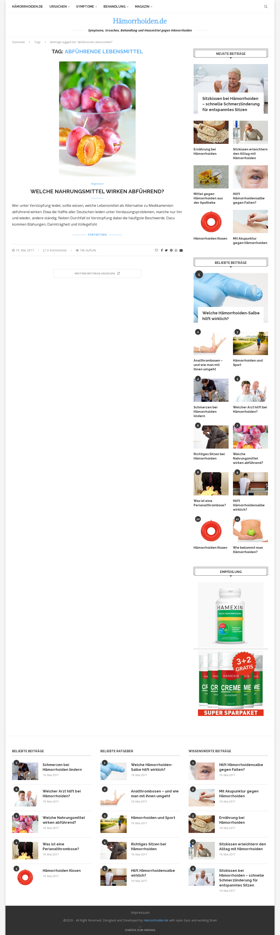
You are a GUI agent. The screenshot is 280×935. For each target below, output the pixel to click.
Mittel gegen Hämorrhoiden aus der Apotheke (208, 198)
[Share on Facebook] (162, 250)
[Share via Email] (181, 250)
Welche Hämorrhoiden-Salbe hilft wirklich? (231, 315)
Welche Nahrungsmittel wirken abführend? (97, 191)
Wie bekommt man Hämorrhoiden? (248, 549)
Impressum (140, 911)
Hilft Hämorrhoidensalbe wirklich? (249, 504)
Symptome (85, 6)
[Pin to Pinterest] (171, 250)
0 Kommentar (55, 250)
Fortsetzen (97, 234)
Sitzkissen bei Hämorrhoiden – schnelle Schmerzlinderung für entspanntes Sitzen (231, 103)
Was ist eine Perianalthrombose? (210, 502)
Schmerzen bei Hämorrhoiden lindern (205, 411)
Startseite (18, 42)
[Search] (266, 6)
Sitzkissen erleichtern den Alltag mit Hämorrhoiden (250, 153)
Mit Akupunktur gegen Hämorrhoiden (250, 240)
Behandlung (114, 6)
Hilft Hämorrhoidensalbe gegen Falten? (249, 198)
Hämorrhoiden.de (27, 6)
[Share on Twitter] (166, 250)
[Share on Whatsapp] (176, 250)
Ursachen (58, 6)
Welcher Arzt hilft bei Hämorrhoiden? (250, 409)
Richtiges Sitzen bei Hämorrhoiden (209, 455)
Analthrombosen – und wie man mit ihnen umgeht (208, 364)
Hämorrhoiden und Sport (248, 362)
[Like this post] (156, 250)
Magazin (142, 6)
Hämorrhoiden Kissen (210, 238)
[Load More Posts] (97, 273)
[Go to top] (140, 928)
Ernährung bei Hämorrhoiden (205, 151)
